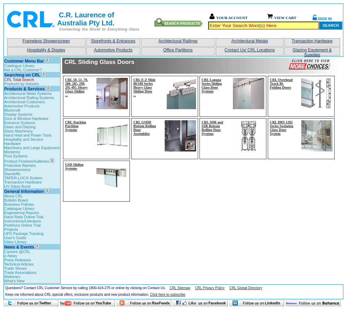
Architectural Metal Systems (28, 93)
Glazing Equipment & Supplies (312, 52)
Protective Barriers (20, 165)
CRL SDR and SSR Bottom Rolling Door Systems (212, 128)
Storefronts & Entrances (113, 41)
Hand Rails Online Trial (24, 217)
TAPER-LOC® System (23, 178)
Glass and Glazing (20, 127)
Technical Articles (18, 264)
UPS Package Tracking (24, 233)
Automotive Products (113, 50)
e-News (10, 256)
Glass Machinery (18, 131)
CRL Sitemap (180, 288)
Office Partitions (178, 50)
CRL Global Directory (245, 288)
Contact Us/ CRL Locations (250, 50)
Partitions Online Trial (22, 225)
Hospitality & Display (46, 50)
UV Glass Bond (17, 186)
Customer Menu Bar (24, 61)
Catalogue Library (19, 66)
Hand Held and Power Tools (28, 135)
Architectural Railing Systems (29, 98)
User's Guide (15, 238)
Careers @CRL (17, 252)
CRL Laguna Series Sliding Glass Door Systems (212, 85)
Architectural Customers (24, 102)
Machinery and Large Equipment (32, 148)
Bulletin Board (16, 200)
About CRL (13, 196)
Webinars (12, 277)
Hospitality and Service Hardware (23, 141)
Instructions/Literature (22, 221)
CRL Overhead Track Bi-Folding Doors (281, 83)
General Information (24, 191)
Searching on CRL (22, 75)
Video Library (15, 242)
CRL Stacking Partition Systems (75, 126)
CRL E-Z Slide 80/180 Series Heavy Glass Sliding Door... (144, 87)
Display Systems (18, 114)
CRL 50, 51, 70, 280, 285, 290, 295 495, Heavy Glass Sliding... (76, 87)
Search (331, 25)
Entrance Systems (19, 123)
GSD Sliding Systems (74, 166)
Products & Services (24, 89)
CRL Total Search (19, 80)
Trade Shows (15, 268)
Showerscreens (17, 170)
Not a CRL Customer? (23, 70)
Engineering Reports (21, 213)
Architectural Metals (249, 41)
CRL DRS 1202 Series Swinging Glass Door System (282, 128)
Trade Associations (20, 272)
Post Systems (16, 156)
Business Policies (19, 204)
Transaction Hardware (312, 41)
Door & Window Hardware (26, 118)
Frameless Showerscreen (46, 41)
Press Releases (17, 260)
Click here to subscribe (167, 294)
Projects (11, 229)
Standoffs (12, 174)
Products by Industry (21, 84)
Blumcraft (12, 110)
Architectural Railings (178, 41)
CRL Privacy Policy (210, 288)
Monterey (12, 152)
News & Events (19, 247)
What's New (14, 281)
